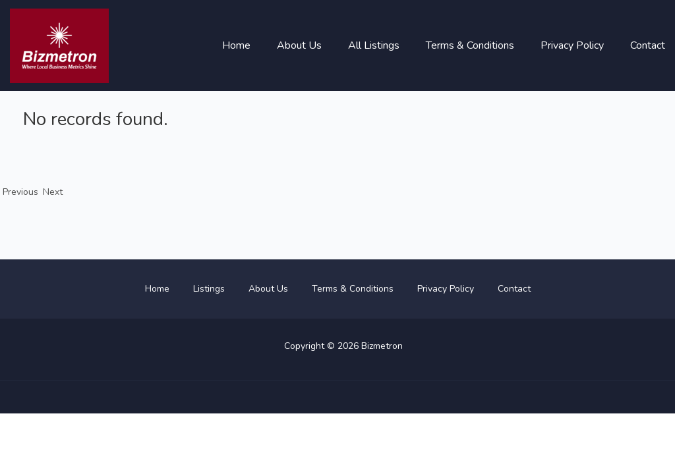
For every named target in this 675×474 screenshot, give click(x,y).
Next (53, 192)
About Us (299, 45)
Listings (209, 288)
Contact (647, 45)
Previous (17, 192)
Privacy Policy (572, 45)
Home (236, 45)
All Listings (373, 45)
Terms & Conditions (470, 45)
